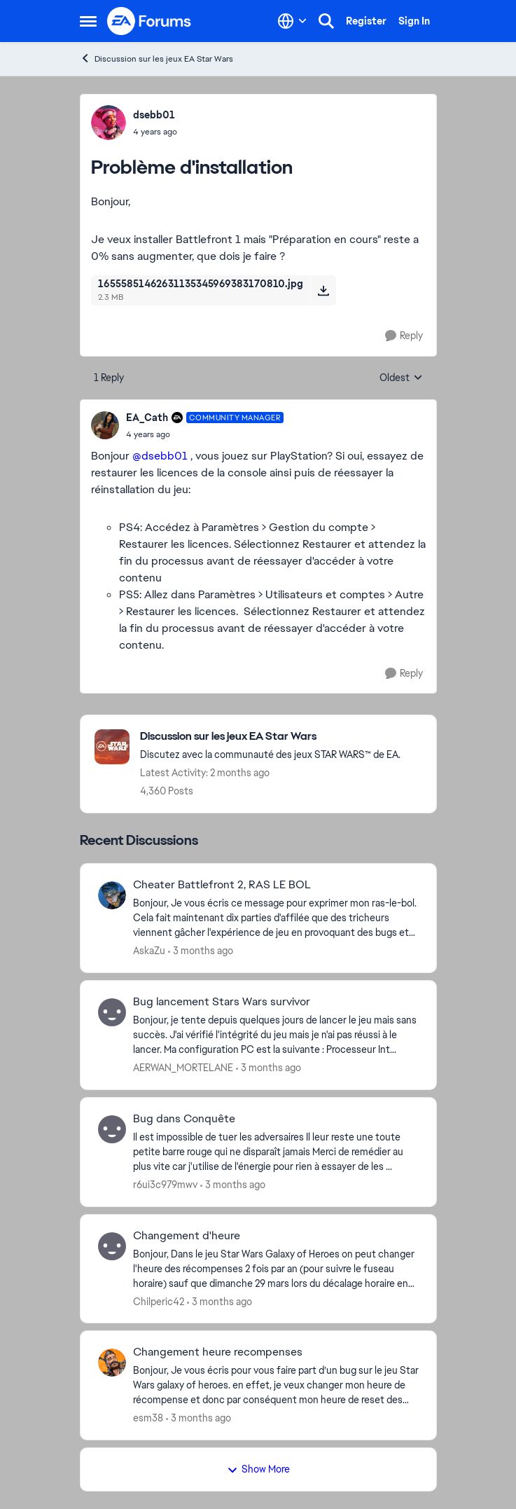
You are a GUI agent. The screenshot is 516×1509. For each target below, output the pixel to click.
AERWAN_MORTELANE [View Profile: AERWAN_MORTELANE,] (183, 1067)
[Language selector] (292, 21)
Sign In (414, 21)
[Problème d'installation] (205, 434)
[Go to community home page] (150, 21)
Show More (258, 1469)
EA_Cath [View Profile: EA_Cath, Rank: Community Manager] (147, 417)
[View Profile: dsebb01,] (108, 122)
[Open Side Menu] (88, 21)
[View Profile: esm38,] (112, 1363)
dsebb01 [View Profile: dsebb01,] (154, 115)
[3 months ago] (200, 951)
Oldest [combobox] (401, 378)
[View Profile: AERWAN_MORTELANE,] (112, 1012)
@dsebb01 (160, 455)
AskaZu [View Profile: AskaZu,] (149, 950)
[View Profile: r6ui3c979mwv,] (112, 1129)
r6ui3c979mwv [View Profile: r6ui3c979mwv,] (165, 1184)
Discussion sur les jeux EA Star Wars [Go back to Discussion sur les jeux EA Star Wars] (156, 58)
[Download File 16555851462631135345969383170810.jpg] (323, 290)
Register (366, 21)
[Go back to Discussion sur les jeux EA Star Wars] (270, 736)
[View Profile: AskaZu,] (112, 895)
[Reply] (404, 335)
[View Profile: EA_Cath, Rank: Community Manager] (105, 425)
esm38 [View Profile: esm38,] (148, 1418)
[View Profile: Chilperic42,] (112, 1246)
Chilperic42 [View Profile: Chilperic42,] (158, 1301)
